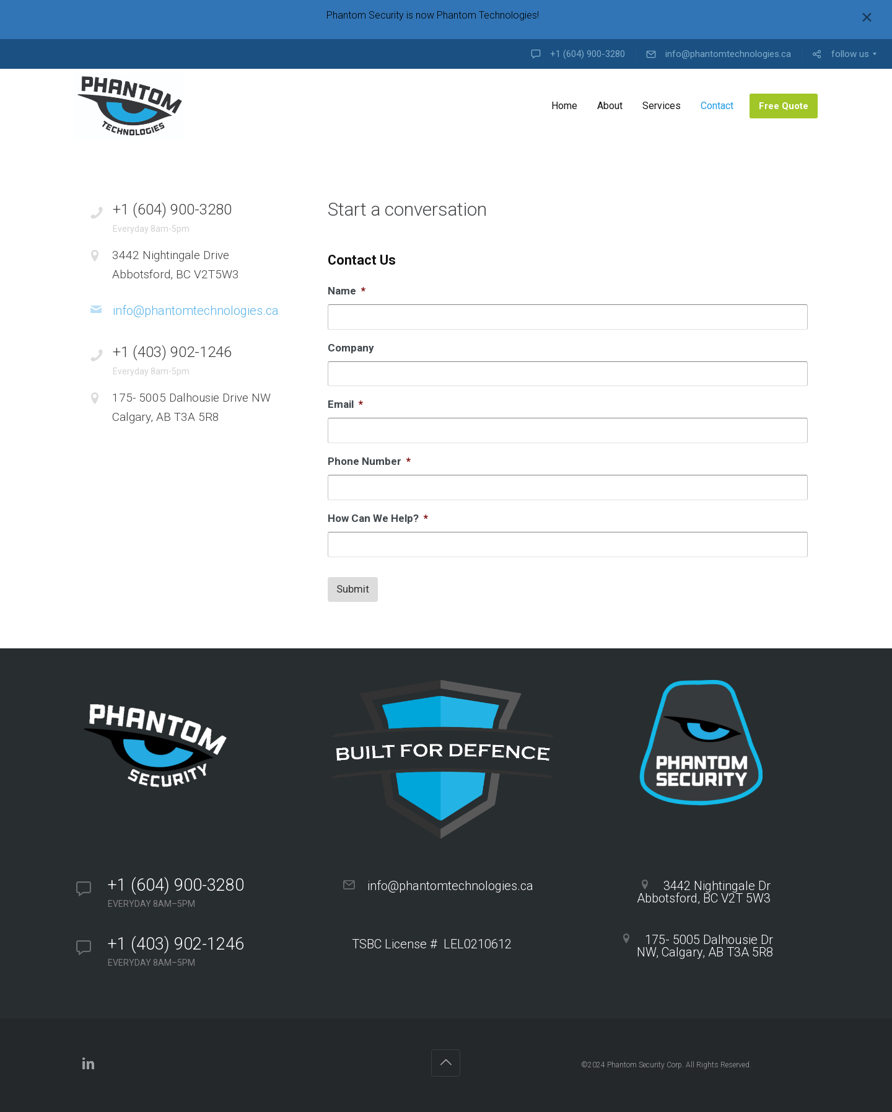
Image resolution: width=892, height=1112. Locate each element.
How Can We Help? (378, 518)
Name (346, 291)
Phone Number (369, 461)
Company (351, 348)
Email (345, 404)
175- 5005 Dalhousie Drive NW (205, 408)
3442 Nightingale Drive (205, 266)
